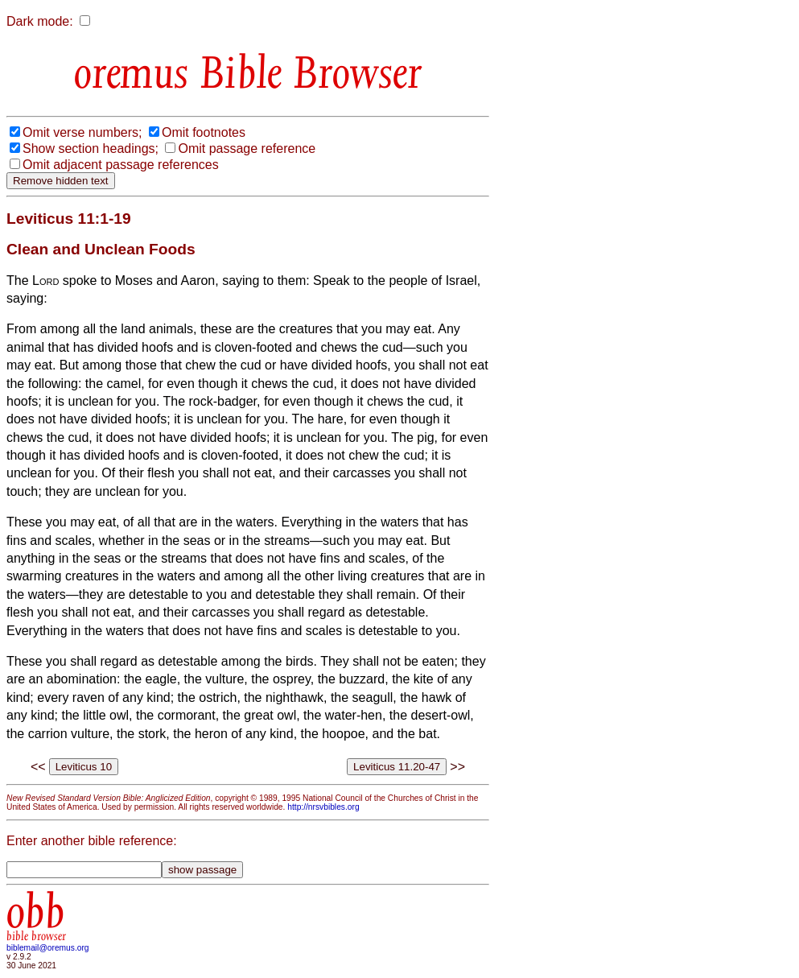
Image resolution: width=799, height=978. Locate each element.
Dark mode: (39, 21)
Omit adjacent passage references (121, 164)
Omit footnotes (203, 132)
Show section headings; (91, 148)
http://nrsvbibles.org (323, 807)
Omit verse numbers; (82, 132)
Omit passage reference (246, 148)
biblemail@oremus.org (47, 947)
